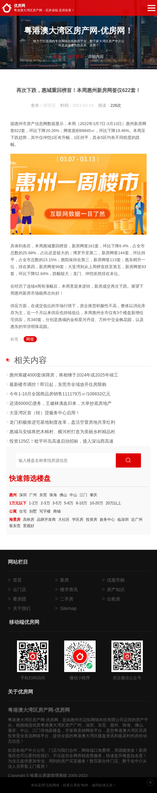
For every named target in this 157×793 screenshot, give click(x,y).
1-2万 (33, 503)
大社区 (64, 519)
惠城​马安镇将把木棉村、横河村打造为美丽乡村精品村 (62, 431)
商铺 (57, 511)
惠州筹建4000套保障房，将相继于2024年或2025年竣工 (63, 374)
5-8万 (68, 503)
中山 (73, 495)
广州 (33, 495)
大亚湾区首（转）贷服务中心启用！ (44, 412)
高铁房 (28, 519)
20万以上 (113, 503)
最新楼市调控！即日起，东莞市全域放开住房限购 (57, 384)
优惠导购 (116, 580)
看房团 (19, 598)
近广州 (137, 519)
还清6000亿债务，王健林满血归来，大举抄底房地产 (60, 403)
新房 (64, 580)
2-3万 (45, 503)
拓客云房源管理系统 (48, 775)
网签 (30, 339)
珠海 (53, 495)
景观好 (28, 526)
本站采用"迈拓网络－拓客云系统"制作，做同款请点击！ (73, 785)
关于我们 (22, 608)
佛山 (63, 495)
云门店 (19, 589)
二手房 (66, 598)
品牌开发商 (46, 519)
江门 (83, 495)
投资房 (91, 519)
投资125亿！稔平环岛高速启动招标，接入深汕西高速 (61, 441)
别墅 (33, 511)
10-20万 (96, 503)
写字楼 (45, 511)
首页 (57, 56)
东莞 (43, 495)
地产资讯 (76, 56)
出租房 (113, 598)
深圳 (23, 495)
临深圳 (123, 519)
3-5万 (57, 503)
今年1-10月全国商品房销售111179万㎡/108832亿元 (59, 393)
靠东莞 (14, 526)
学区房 (77, 519)
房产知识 (116, 589)
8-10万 (81, 503)
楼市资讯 (69, 589)
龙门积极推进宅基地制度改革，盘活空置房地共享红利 (62, 422)
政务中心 (107, 519)
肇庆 (93, 495)
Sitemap (68, 608)
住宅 (23, 511)
